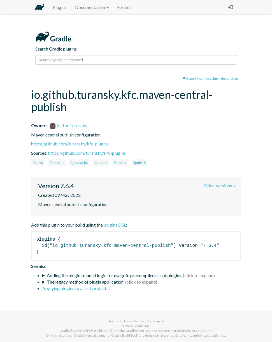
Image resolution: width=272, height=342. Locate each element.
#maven (100, 162)
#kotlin (37, 162)
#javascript (79, 162)
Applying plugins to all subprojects (75, 288)
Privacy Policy (145, 321)
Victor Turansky (68, 125)
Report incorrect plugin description (210, 78)
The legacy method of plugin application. (85, 281)
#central (120, 162)
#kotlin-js (57, 162)
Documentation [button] (92, 7)
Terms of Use (118, 321)
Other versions (220, 185)
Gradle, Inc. (141, 326)
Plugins (60, 7)
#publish (139, 162)
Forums (124, 7)
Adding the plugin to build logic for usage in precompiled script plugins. (114, 275)
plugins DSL (115, 224)
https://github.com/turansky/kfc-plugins (70, 143)
